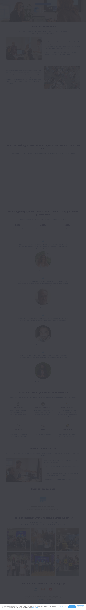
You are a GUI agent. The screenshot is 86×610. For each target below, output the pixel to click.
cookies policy (35, 607)
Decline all (80, 606)
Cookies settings (63, 606)
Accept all (72, 606)
